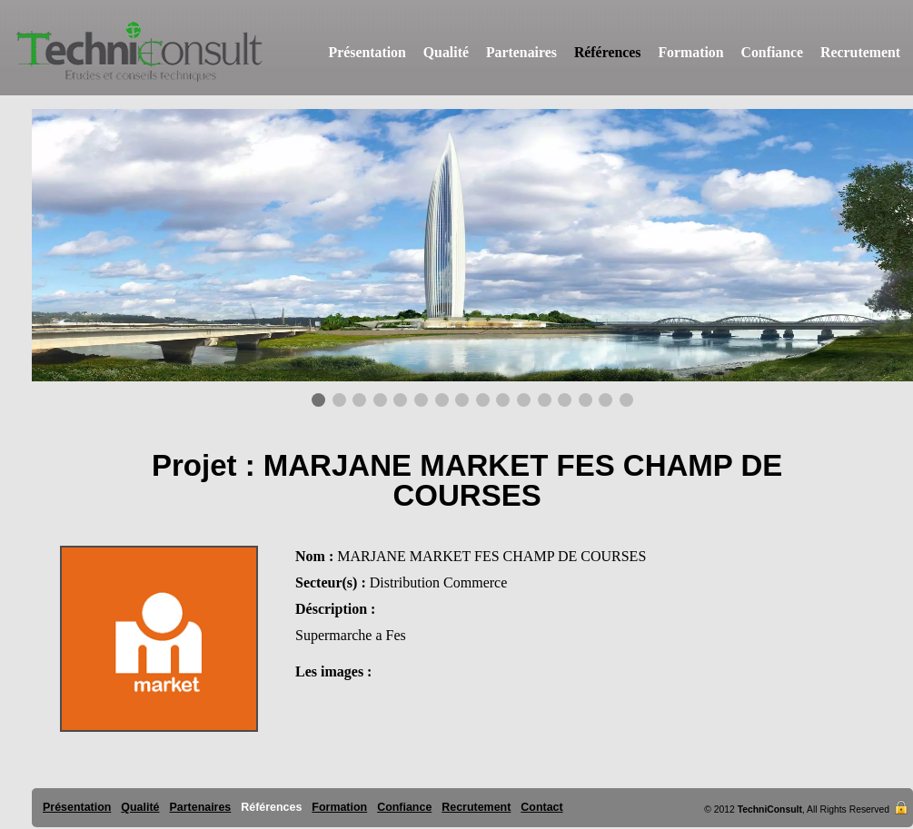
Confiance (772, 52)
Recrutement (860, 52)
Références (607, 52)
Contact (541, 807)
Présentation (367, 52)
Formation (690, 52)
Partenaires (521, 52)
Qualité (446, 52)
